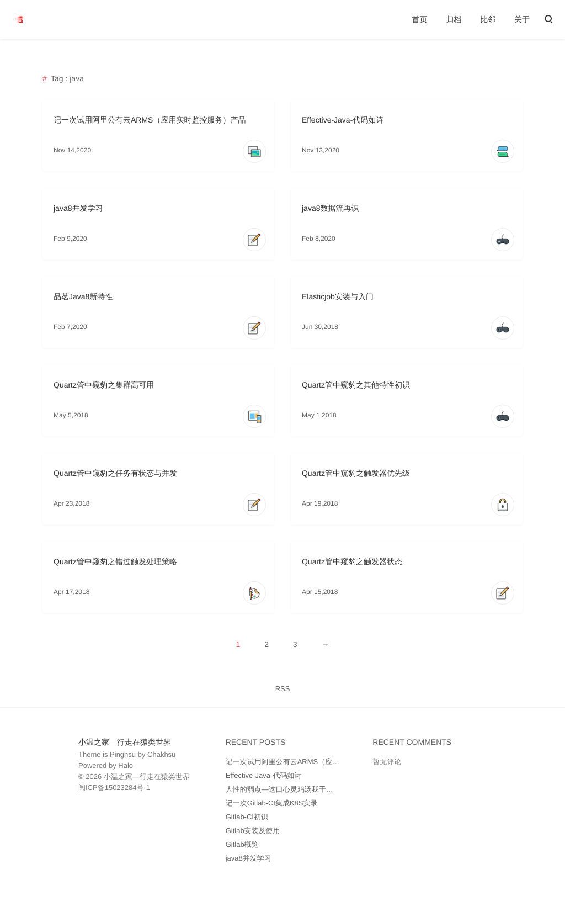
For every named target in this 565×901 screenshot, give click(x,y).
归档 (453, 19)
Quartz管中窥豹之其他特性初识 (356, 384)
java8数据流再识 (330, 208)
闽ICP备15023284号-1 (114, 787)
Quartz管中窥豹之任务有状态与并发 (115, 473)
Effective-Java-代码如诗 (342, 119)
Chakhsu (161, 754)
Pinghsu (123, 754)
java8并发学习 (78, 208)
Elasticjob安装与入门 (338, 296)
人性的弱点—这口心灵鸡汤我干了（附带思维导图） (308, 789)
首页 (419, 19)
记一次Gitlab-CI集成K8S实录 (272, 803)
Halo (125, 765)
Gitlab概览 (242, 844)
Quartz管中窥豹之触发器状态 (352, 561)
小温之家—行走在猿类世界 (124, 742)
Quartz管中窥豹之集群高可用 (104, 384)
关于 (522, 19)
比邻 (487, 19)
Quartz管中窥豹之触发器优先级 (356, 473)
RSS (282, 689)
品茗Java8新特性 (83, 296)
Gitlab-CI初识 (247, 817)
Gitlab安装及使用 (253, 830)
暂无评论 (386, 761)
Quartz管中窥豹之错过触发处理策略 (115, 561)
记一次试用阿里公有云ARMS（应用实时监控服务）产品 (150, 119)
